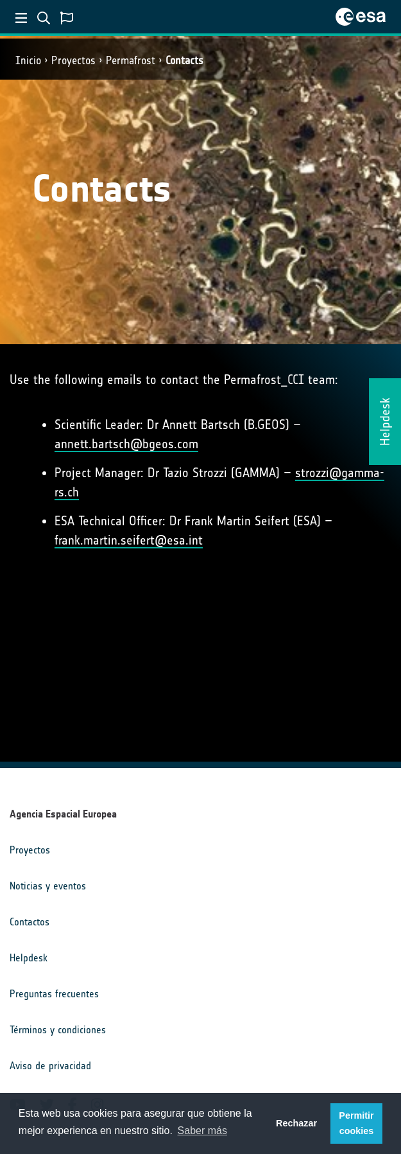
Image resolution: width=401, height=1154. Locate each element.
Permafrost (130, 60)
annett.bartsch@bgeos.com (126, 443)
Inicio (28, 60)
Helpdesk (28, 958)
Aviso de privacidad (50, 1066)
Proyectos (73, 60)
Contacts (184, 60)
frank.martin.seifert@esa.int (129, 540)
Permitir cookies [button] (356, 1123)
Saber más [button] (202, 1130)
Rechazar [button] (296, 1123)
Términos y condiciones (58, 1030)
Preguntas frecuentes (54, 994)
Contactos (29, 922)
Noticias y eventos (48, 886)
